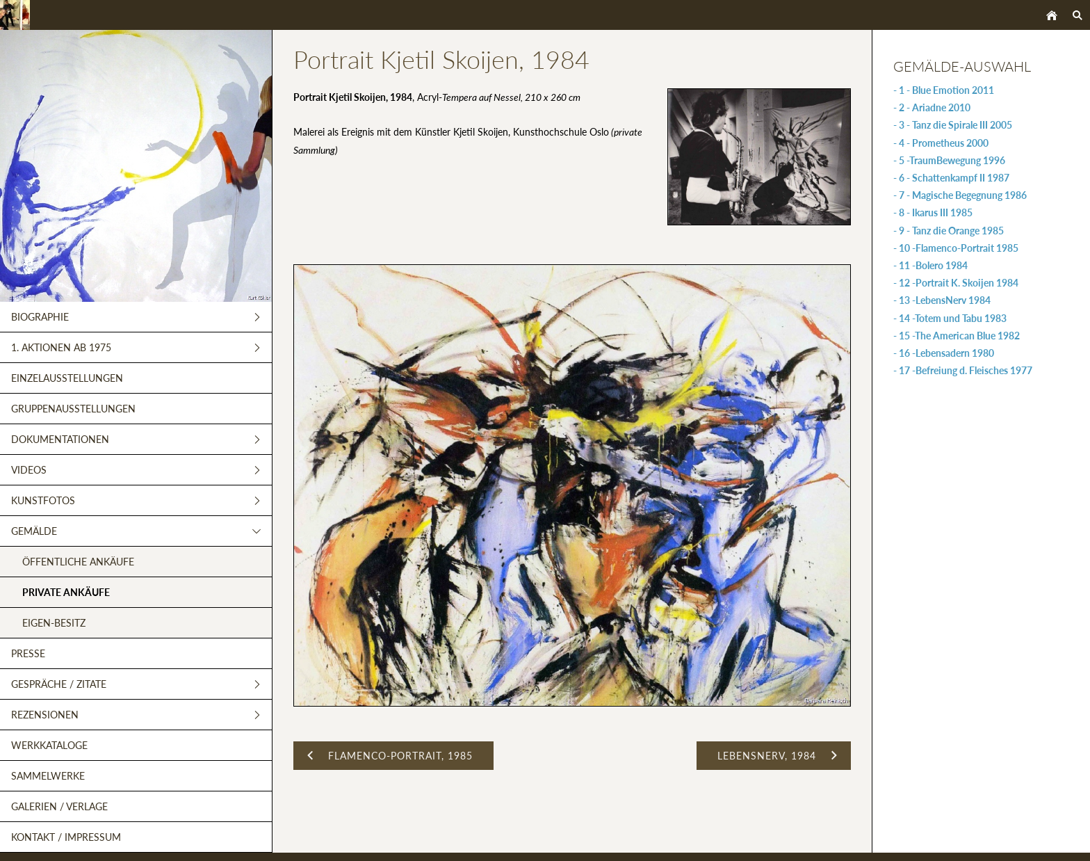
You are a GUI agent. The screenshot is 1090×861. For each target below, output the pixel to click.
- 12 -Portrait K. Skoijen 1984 (955, 283)
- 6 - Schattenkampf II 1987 (951, 178)
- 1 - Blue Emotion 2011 (943, 90)
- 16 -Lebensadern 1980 (943, 353)
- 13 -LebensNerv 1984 (942, 300)
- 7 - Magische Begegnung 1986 (960, 195)
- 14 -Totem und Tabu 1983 (950, 318)
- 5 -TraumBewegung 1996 (949, 160)
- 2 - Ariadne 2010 (931, 107)
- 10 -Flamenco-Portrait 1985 (955, 248)
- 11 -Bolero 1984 (930, 265)
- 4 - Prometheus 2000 (941, 143)
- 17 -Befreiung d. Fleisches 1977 (962, 370)
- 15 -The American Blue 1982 (956, 335)
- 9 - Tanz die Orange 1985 (948, 230)
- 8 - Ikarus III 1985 (933, 212)
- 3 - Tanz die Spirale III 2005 (952, 125)
